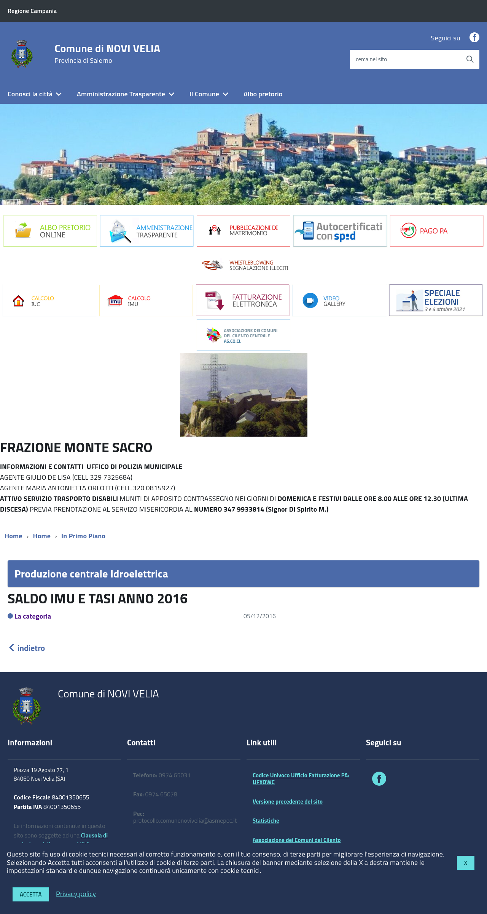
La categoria (32, 616)
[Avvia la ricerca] (469, 59)
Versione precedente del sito (288, 801)
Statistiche (266, 820)
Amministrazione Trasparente (121, 94)
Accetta (31, 894)
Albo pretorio (263, 94)
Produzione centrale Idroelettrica (91, 573)
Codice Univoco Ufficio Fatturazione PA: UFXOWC (301, 778)
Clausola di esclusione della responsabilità (61, 840)
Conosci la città (30, 94)
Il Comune (204, 94)
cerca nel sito (371, 59)
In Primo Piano (83, 536)
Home (13, 536)
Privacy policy (76, 893)
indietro (26, 648)
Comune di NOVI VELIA (107, 53)
